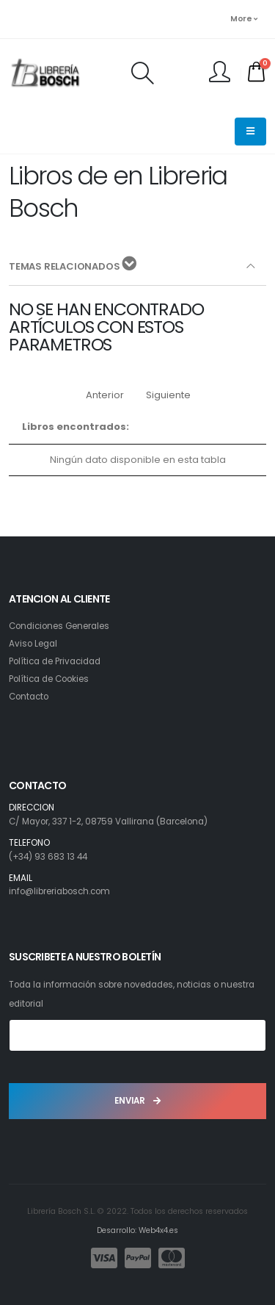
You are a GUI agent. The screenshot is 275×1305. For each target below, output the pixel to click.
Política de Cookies (49, 679)
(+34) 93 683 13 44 (48, 857)
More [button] (243, 18)
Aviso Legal (33, 644)
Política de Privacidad (54, 661)
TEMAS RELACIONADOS (72, 264)
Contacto (28, 696)
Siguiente (168, 395)
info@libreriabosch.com (59, 891)
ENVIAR (137, 1101)
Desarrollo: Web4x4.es (137, 1230)
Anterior (105, 395)
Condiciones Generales (59, 626)
